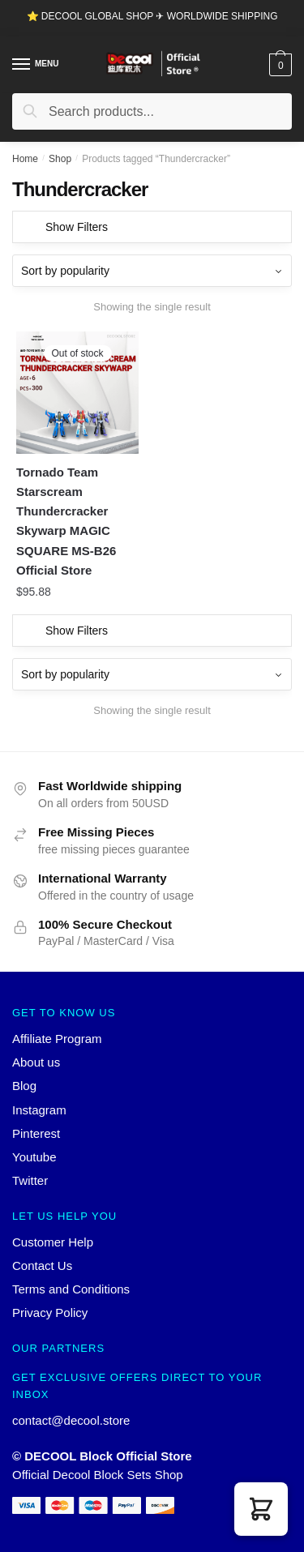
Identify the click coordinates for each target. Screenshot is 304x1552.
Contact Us (42, 1265)
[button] (261, 1509)
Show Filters (76, 226)
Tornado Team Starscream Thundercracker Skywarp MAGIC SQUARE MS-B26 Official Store (66, 521)
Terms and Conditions (71, 1289)
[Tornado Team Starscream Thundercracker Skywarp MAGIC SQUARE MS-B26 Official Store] (77, 392)
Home (25, 159)
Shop (60, 159)
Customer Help (52, 1242)
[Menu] (22, 64)
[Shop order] (152, 270)
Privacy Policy (50, 1312)
